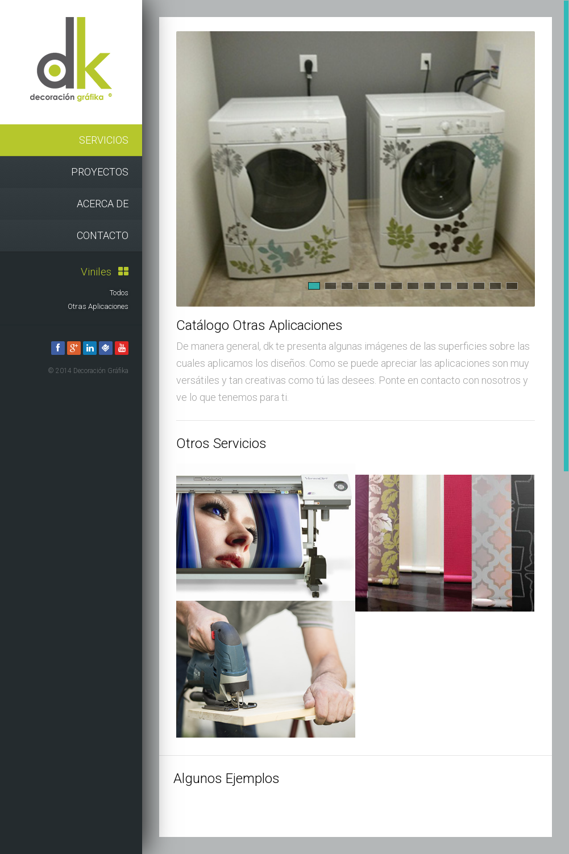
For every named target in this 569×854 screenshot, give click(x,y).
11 (479, 286)
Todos (119, 292)
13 (512, 286)
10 (462, 286)
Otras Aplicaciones (98, 306)
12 (495, 286)
